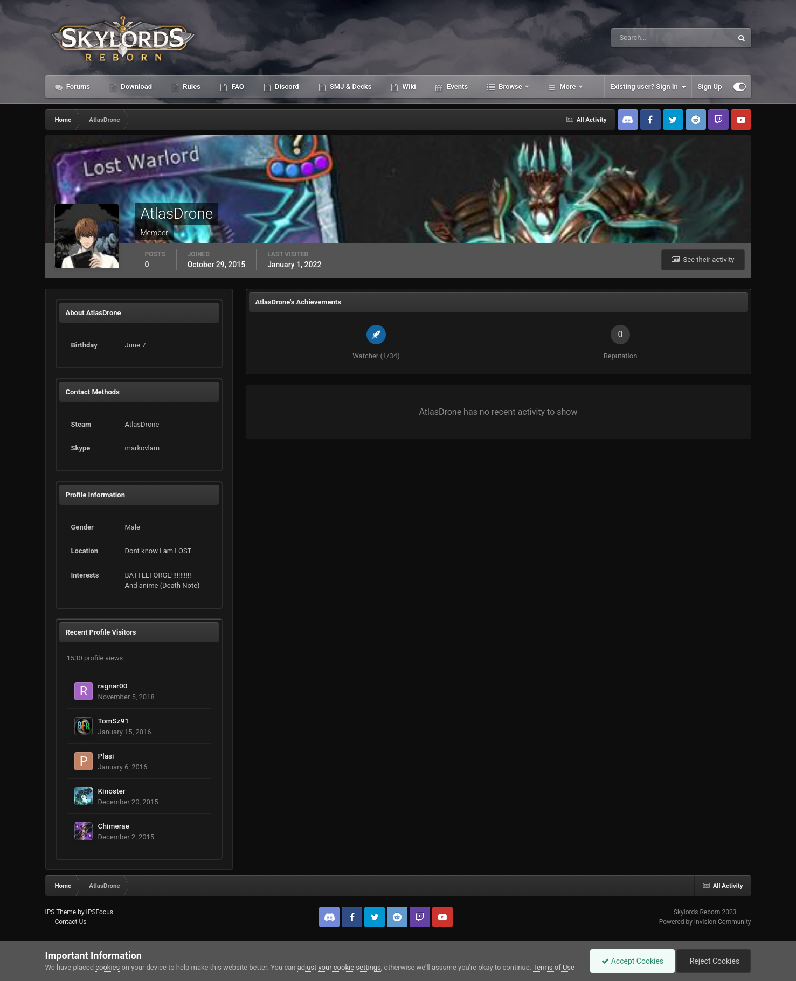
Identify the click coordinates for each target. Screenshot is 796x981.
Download (135, 86)
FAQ (237, 86)
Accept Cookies (632, 961)
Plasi (106, 756)
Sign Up (709, 86)
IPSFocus (99, 912)
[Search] (639, 37)
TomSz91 (113, 720)
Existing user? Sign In (648, 86)
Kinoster (112, 791)
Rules (190, 86)
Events (456, 86)
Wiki (408, 86)
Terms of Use (553, 967)
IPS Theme (61, 912)
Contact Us (70, 922)
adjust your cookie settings (339, 967)
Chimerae (113, 826)
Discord (286, 86)
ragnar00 (113, 685)
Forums (78, 86)
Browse (510, 86)
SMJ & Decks (350, 86)
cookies (107, 967)
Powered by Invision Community (705, 922)
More (568, 86)
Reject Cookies (713, 961)
